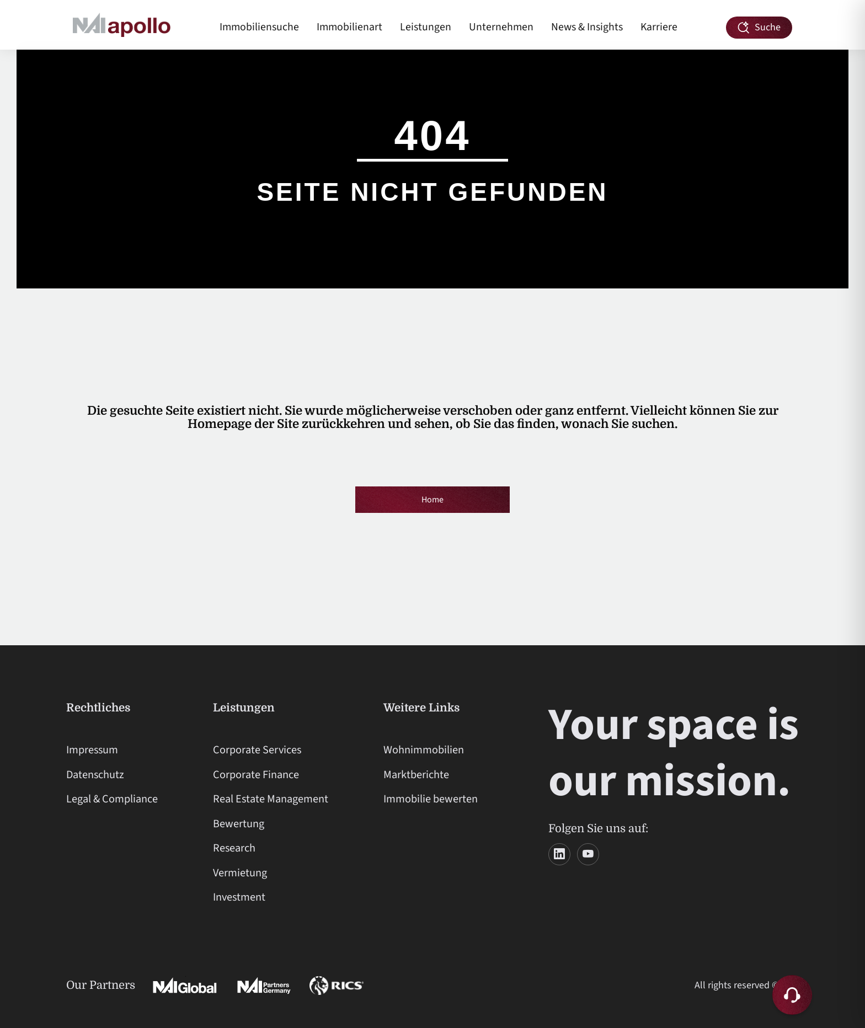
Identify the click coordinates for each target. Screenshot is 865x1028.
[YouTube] (588, 854)
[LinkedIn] (559, 854)
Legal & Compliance (112, 799)
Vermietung (240, 873)
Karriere (658, 27)
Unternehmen (501, 27)
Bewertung (238, 824)
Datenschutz (95, 775)
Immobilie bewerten (430, 799)
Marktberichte (416, 775)
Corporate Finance (256, 775)
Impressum (92, 750)
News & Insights (587, 27)
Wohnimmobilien (423, 750)
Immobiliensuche (259, 27)
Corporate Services (257, 750)
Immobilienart (349, 27)
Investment (239, 897)
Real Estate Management (270, 799)
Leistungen (425, 27)
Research (234, 848)
